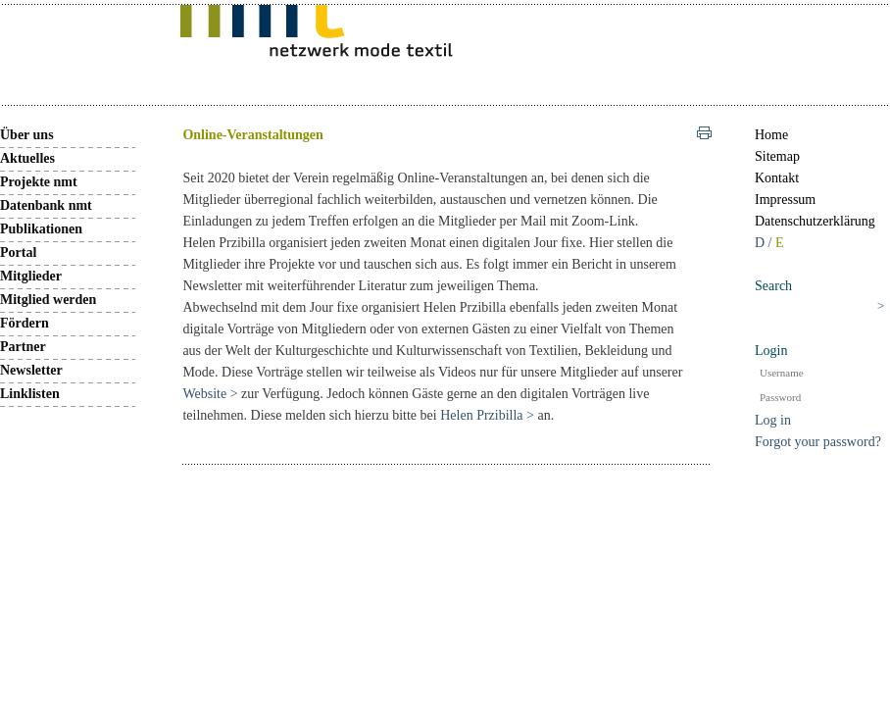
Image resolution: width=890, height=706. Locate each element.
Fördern (24, 323)
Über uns (27, 134)
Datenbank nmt (46, 205)
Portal (18, 252)
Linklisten (30, 393)
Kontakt (777, 178)
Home (771, 134)
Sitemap (777, 156)
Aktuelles (27, 158)
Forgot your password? (818, 441)
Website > (211, 393)
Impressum (785, 199)
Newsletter (31, 370)
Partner (23, 346)
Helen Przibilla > (487, 415)
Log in (773, 420)
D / (765, 242)
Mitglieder (31, 276)
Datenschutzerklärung (815, 221)
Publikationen (41, 229)
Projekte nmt (38, 182)
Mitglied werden (48, 299)
